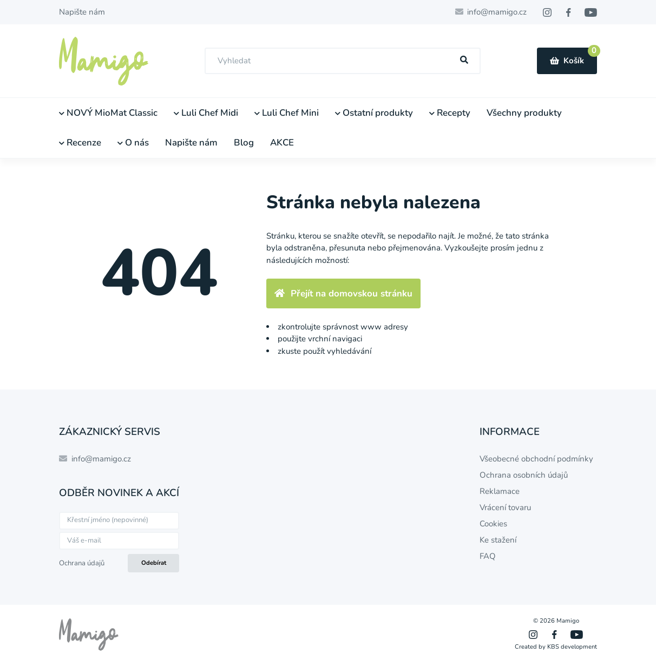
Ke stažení (498, 539)
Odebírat (153, 563)
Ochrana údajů (81, 563)
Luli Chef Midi (206, 113)
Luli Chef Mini (286, 113)
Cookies (493, 523)
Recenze (80, 142)
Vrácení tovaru (505, 507)
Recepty (449, 113)
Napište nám (82, 11)
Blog (244, 142)
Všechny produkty (524, 113)
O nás (133, 142)
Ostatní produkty (374, 113)
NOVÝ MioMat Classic (108, 113)
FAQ (488, 556)
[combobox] (343, 61)
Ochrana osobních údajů (524, 475)
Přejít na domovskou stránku (343, 293)
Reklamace (500, 491)
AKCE (282, 142)
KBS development (572, 647)
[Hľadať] (464, 60)
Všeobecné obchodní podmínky (536, 458)
